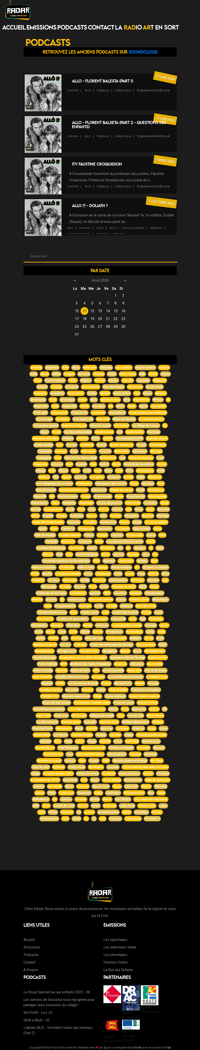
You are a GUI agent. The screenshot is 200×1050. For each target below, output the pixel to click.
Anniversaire (76, 599)
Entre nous (133, 502)
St (151, 548)
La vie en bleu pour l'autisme (147, 412)
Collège (56, 386)
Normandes (39, 625)
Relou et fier (122, 393)
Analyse (135, 638)
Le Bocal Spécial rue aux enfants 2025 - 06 (57, 992)
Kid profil (40, 496)
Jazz (146, 554)
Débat (56, 374)
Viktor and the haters (90, 754)
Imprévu (117, 535)
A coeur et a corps (151, 419)
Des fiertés (123, 799)
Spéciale (90, 722)
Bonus (113, 709)
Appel (95, 780)
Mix (55, 477)
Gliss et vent (141, 528)
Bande (88, 625)
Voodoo (53, 580)
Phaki (51, 792)
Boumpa (133, 554)
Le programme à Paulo (126, 625)
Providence (155, 490)
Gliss (108, 470)
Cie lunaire (121, 425)
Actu (70, 228)
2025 (41, 812)
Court (158, 612)
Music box (134, 670)
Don (84, 780)
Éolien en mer (80, 670)
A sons (89, 812)
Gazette (153, 580)
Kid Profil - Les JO (38, 1012)
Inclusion (114, 477)
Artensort (68, 541)
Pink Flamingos (68, 747)
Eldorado (106, 367)
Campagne (43, 457)
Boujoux (148, 515)
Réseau (153, 683)
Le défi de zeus (64, 805)
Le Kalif (111, 606)
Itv (110, 406)
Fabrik (127, 812)
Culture (164, 367)
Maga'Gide (41, 406)
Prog (125, 709)
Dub (142, 374)
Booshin (163, 509)
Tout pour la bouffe (68, 573)
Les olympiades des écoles (54, 483)
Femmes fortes (115, 962)
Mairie (107, 799)
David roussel (104, 432)
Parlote (100, 380)
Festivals (51, 541)
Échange (58, 767)
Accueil (14, 27)
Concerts (85, 541)
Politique (115, 818)
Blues (105, 554)
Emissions (41, 27)
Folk (65, 367)
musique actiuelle (133, 228)
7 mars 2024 (165, 161)
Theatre (135, 754)
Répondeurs (40, 502)
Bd (54, 799)
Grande (48, 515)
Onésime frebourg (74, 425)
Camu (150, 631)
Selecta (105, 741)
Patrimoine (99, 490)
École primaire (67, 496)
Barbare (161, 393)
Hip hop (118, 554)
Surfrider (80, 644)
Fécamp (36, 367)
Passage (156, 451)
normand (101, 234)
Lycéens (80, 477)
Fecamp (151, 625)
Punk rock (61, 715)
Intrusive (73, 522)
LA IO (128, 27)
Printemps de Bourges (51, 593)
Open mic (131, 786)
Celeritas (122, 728)
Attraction (137, 664)
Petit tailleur (134, 631)
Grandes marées (51, 689)
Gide (55, 406)
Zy (105, 1047)
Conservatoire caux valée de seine (145, 767)
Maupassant (86, 528)
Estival (95, 799)
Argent (154, 709)
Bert (69, 464)
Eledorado (69, 580)
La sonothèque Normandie (126, 676)
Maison (47, 554)
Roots (153, 374)
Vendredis (70, 780)
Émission (99, 580)
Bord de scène (145, 606)
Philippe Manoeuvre (135, 722)
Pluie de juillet (118, 689)
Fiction (89, 535)
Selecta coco (151, 741)
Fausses (60, 451)
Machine (162, 515)
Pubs (74, 451)
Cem (92, 509)
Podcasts (72, 27)
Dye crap (106, 728)
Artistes (57, 464)
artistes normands (78, 234)
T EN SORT (161, 27)
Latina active (59, 412)
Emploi (92, 548)
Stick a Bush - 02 (37, 1020)
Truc (121, 715)
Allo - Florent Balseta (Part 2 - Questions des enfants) (119, 124)
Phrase (157, 399)
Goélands (87, 444)
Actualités (57, 393)
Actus (104, 586)
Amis (54, 528)
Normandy (54, 786)
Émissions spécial (100, 599)
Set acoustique (121, 567)
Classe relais (147, 805)
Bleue (50, 631)
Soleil (76, 818)
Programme (157, 444)
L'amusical (118, 618)
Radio (119, 496)
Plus (96, 560)
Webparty (69, 502)
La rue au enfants (156, 522)
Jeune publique (115, 696)
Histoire (61, 670)
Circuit (146, 612)
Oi (168, 399)
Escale (85, 496)
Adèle (101, 689)
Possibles (131, 515)
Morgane (98, 676)
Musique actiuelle (93, 747)
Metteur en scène (49, 760)
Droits (53, 812)
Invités (113, 380)
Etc (155, 554)
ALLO (88, 90)
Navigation (109, 651)
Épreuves (155, 477)
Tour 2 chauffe (42, 676)
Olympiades (84, 483)
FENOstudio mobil (101, 715)
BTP (63, 664)
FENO (95, 438)
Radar (131, 406)
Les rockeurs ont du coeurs (87, 709)
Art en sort (135, 386)
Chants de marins (121, 490)
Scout (56, 432)
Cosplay (65, 586)
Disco (69, 786)
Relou (147, 393)
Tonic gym (40, 412)
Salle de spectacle (157, 780)
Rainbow (135, 593)
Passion (80, 586)
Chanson (120, 664)
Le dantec (62, 419)
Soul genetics (53, 509)
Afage (35, 773)
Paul (93, 464)
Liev (69, 754)
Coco (117, 741)
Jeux (48, 606)
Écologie (85, 606)
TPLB (35, 573)
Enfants (42, 386)
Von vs (103, 509)
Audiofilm (77, 515)
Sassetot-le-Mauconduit (80, 457)
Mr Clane (156, 760)
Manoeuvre (63, 728)
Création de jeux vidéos (72, 618)
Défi (35, 805)
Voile (87, 470)
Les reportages (115, 940)
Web (58, 741)
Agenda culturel (157, 438)
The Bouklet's (117, 754)
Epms (116, 464)
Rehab (85, 580)
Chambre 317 (49, 696)
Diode (164, 502)
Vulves (91, 515)
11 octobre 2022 (161, 202)
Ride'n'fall (103, 419)
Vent (98, 470)
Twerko (116, 515)
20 (62, 599)
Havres (117, 509)
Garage (102, 567)
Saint (160, 548)
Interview (73, 90)
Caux (141, 573)
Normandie (158, 406)
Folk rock (90, 367)
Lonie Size (66, 792)
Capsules (143, 380)
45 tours (84, 374)
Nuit (59, 554)
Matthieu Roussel (45, 644)
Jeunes (142, 560)
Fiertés (157, 812)
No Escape (79, 715)
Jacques (139, 548)
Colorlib (137, 1047)
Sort (154, 560)
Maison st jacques (43, 567)
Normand (143, 747)
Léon (62, 631)
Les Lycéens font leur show (125, 541)
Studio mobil (154, 386)
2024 (161, 470)
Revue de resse (87, 773)
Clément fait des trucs (52, 612)
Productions (114, 631)
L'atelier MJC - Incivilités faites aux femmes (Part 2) (58, 1030)
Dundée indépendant (78, 432)
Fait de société (116, 638)
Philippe (158, 722)
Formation (107, 548)
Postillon (162, 773)
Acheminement (113, 670)
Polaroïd (82, 786)
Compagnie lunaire (46, 425)
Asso (137, 651)
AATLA (153, 573)
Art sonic (72, 689)
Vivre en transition (141, 457)
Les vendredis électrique (151, 799)
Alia (128, 509)
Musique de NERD (123, 586)
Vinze (163, 728)
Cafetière (68, 528)
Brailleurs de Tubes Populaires (90, 664)
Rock (76, 367)
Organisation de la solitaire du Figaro (83, 657)
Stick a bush (127, 374)
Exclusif (92, 728)
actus (99, 228)
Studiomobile (134, 432)
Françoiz (138, 728)
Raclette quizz (71, 722)
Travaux (39, 786)
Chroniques (133, 818)
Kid (52, 496)
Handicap (153, 432)
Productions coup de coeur (92, 702)
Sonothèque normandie (49, 709)
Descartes (104, 528)
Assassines (108, 522)
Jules (163, 805)
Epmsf (104, 464)
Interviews (88, 451)
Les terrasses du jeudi (83, 683)
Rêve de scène (100, 425)
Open (161, 792)
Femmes (67, 812)
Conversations (55, 380)
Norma (35, 509)
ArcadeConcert (108, 812)
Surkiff (108, 438)
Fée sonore (45, 618)
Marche (37, 599)
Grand (129, 734)
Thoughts (90, 522)
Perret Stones (53, 754)
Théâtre (68, 438)
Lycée (130, 573)
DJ (137, 567)
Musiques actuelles (45, 438)
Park (162, 535)
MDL (107, 593)
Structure (137, 580)
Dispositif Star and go (56, 702)
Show (99, 541)
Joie (58, 457)
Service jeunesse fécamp (130, 760)
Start (81, 509)
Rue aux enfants (113, 386)
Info (64, 638)
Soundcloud (143, 51)
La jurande (98, 412)
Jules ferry (127, 805)
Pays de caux (40, 767)
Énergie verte (67, 651)
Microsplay (49, 586)
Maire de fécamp (124, 419)
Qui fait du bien (110, 399)
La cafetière (78, 593)
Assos (162, 464)
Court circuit (77, 767)
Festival (99, 374)
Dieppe (61, 515)
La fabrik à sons (157, 676)
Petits (73, 380)
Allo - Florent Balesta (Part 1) (102, 81)
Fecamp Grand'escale (73, 490)
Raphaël (47, 683)
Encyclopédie (157, 496)
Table (140, 477)
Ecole (134, 483)
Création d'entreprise (51, 548)
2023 (165, 573)
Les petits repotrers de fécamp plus (66, 560)
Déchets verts (89, 651)
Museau (159, 747)
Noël (74, 612)
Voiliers (44, 477)
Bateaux (45, 741)
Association (123, 367)
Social (149, 638)
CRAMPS (38, 580)
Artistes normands (121, 747)
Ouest (151, 535)
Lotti (105, 612)
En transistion (49, 818)
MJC (130, 470)
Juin (102, 818)
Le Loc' (65, 644)
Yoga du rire (79, 412)
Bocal (44, 374)
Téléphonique (154, 593)
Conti (73, 631)
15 (93, 818)
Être (126, 399)
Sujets (165, 374)
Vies (103, 515)
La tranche (60, 734)
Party (68, 741)
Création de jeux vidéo (58, 773)
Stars (55, 502)
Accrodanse (117, 412)
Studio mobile (43, 444)
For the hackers (47, 722)
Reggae (69, 374)
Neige (137, 522)
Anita (161, 631)
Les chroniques (115, 955)
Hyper (80, 741)
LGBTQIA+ (113, 792)
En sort (82, 805)
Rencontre (122, 451)
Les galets (97, 477)
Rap (142, 618)
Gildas (60, 683)
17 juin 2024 (165, 77)
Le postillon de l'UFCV (45, 780)
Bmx (52, 470)
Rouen (106, 683)
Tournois (120, 593)
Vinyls (112, 374)
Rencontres (75, 393)
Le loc (164, 625)
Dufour (97, 631)
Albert (85, 631)
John (132, 618)
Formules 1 (152, 818)
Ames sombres (129, 773)
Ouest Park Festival (125, 612)
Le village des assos (146, 425)
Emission (110, 805)
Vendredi (72, 386)
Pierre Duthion (47, 664)
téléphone (103, 90)
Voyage (102, 535)
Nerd (92, 586)
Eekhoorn (84, 792)
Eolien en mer (158, 657)
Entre (35, 515)
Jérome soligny (82, 734)
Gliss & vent (86, 567)
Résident (150, 754)
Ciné (160, 457)
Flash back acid (42, 728)
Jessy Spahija (111, 780)
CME (106, 760)
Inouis (154, 586)
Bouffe (47, 573)
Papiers (86, 380)
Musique (147, 483)
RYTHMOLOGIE (134, 792)
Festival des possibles (138, 464)
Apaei (44, 432)
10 (78, 812)
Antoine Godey (147, 702)
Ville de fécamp (45, 535)
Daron (117, 786)
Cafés (150, 541)
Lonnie (93, 760)
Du (86, 818)
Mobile (105, 393)
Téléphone (103, 573)
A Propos (31, 970)
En (128, 548)
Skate (75, 470)
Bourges (56, 625)
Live (59, 444)
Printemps (156, 618)
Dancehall (132, 741)
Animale (81, 799)
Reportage (86, 502)
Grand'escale (102, 496)
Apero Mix (43, 715)
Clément (126, 606)
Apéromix (139, 709)
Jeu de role (135, 715)
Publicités (44, 451)
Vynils (95, 805)
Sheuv (40, 792)
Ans (165, 580)
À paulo (81, 464)
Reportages (160, 599)
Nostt (70, 509)
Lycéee (95, 593)
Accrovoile (155, 664)
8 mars (121, 599)
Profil (140, 490)
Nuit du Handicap (86, 554)
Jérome (115, 734)
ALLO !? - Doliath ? (90, 205)
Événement (108, 457)
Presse (71, 444)
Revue (101, 444)
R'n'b (160, 638)
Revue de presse (121, 444)
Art (120, 548)
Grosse (51, 599)
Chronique (67, 399)
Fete (65, 818)
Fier (136, 393)
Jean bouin (76, 548)
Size (82, 760)
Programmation (65, 606)
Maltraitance (41, 799)
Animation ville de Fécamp (127, 657)
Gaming (76, 638)
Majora (146, 786)
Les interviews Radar (119, 947)
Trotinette (122, 528)
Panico (124, 522)
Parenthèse (141, 399)
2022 (143, 586)
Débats (148, 773)
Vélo (119, 470)
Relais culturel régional (144, 696)
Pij (164, 425)
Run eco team (146, 644)
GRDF (162, 644)
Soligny (101, 734)
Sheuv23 (160, 786)
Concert (105, 451)
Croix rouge (44, 419)
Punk (53, 399)
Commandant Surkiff (130, 438)
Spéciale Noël (109, 722)
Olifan (97, 696)
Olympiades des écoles (111, 483)
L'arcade (112, 767)
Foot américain (83, 419)
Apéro (66, 477)
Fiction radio (135, 535)
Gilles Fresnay (43, 670)
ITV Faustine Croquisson (97, 164)
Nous (138, 509)
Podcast (82, 438)
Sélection (73, 625)
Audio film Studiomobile (48, 522)
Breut (151, 728)
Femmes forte (139, 599)
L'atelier (66, 799)
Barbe (40, 638)
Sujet (37, 380)
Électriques (38, 399)
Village (40, 470)
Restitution (96, 767)
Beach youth (155, 715)
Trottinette (67, 567)
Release (109, 560)
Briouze (87, 689)
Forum (141, 444)
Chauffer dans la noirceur (72, 676)
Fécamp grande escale (151, 734)
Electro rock (101, 786)
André (85, 406)
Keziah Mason (45, 747)
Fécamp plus (145, 470)
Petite (82, 399)
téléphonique (123, 90)
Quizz (42, 528)
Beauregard (99, 618)
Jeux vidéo (126, 560)
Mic (151, 792)
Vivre (38, 631)
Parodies (99, 406)
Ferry (157, 528)
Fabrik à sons (89, 612)
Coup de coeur (123, 702)
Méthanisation (44, 651)
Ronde (128, 477)
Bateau (125, 651)
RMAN (140, 683)
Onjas (98, 792)
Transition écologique (146, 689)
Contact (101, 27)
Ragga (92, 741)
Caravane (40, 393)
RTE (96, 670)
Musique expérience (76, 696)
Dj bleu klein (42, 734)
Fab (168, 1047)
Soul (161, 483)
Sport (143, 406)
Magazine (160, 380)
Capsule (127, 380)
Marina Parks (123, 683)
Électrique (139, 451)
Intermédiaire (118, 580)
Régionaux (40, 464)
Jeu (122, 457)
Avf (119, 432)
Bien (94, 399)
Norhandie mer (154, 651)
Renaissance (133, 780)
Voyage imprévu (69, 535)
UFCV (120, 406)
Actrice (70, 760)
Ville (69, 554)
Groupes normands (155, 567)
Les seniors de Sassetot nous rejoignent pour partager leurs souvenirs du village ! (59, 1002)
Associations (90, 386)
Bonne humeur (145, 367)
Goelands (109, 773)
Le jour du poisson (109, 502)
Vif (164, 709)
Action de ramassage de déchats (112, 644)
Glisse (63, 470)
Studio (92, 393)
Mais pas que (94, 638)
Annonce (102, 625)
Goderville (69, 406)
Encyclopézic (135, 496)
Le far (99, 606)
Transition (141, 812)
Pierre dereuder (155, 670)
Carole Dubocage (44, 657)
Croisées (150, 502)
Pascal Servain (46, 490)
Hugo (150, 509)
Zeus (46, 805)
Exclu (79, 728)
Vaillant (53, 638)
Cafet (118, 573)
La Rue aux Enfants (118, 970)
